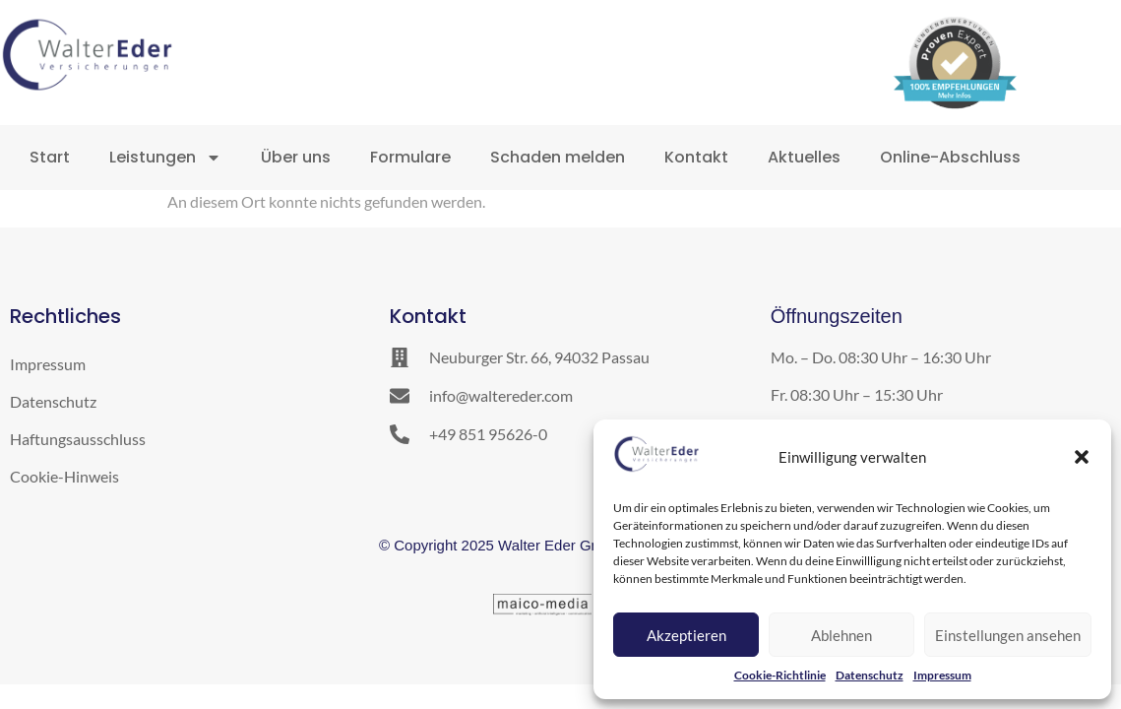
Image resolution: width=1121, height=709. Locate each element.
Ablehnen (841, 635)
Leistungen (165, 157)
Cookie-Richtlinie (780, 675)
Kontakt (696, 157)
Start (50, 157)
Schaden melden (557, 157)
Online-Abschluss (950, 157)
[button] (1081, 457)
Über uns (296, 157)
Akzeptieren (686, 635)
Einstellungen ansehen (1008, 635)
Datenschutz (869, 675)
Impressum (942, 675)
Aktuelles (804, 157)
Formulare (410, 157)
